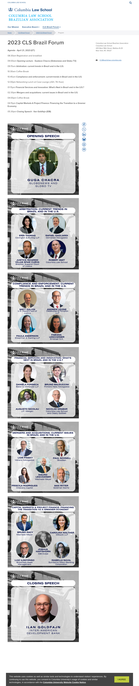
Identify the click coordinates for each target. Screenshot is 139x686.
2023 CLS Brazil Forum (44, 33)
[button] (84, 124)
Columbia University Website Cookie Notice (64, 682)
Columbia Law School (17, 2)
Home (10, 33)
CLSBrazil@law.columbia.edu (111, 60)
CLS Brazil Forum (24, 33)
